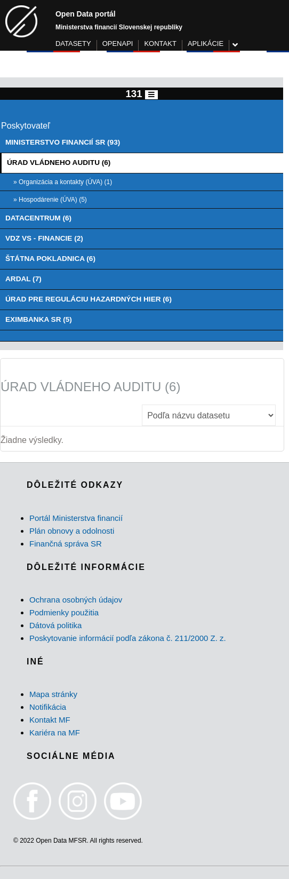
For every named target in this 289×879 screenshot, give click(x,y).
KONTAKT (160, 43)
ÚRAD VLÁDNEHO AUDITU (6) (58, 163)
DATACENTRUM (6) (38, 218)
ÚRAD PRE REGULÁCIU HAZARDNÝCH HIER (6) (88, 299)
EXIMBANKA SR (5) (38, 319)
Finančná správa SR (65, 543)
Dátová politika (55, 625)
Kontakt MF (49, 719)
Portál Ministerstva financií (76, 517)
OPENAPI (117, 43)
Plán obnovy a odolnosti (71, 530)
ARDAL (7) (23, 279)
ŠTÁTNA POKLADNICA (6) (50, 259)
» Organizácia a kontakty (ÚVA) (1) (62, 182)
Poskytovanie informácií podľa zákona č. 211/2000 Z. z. (127, 638)
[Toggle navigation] (151, 94)
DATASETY (73, 43)
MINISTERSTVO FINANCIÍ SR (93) (62, 142)
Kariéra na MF (54, 732)
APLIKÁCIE (205, 43)
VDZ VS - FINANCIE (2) (44, 238)
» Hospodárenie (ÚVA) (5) (50, 199)
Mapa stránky (53, 694)
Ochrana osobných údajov (75, 599)
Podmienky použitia (64, 612)
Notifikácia (47, 706)
